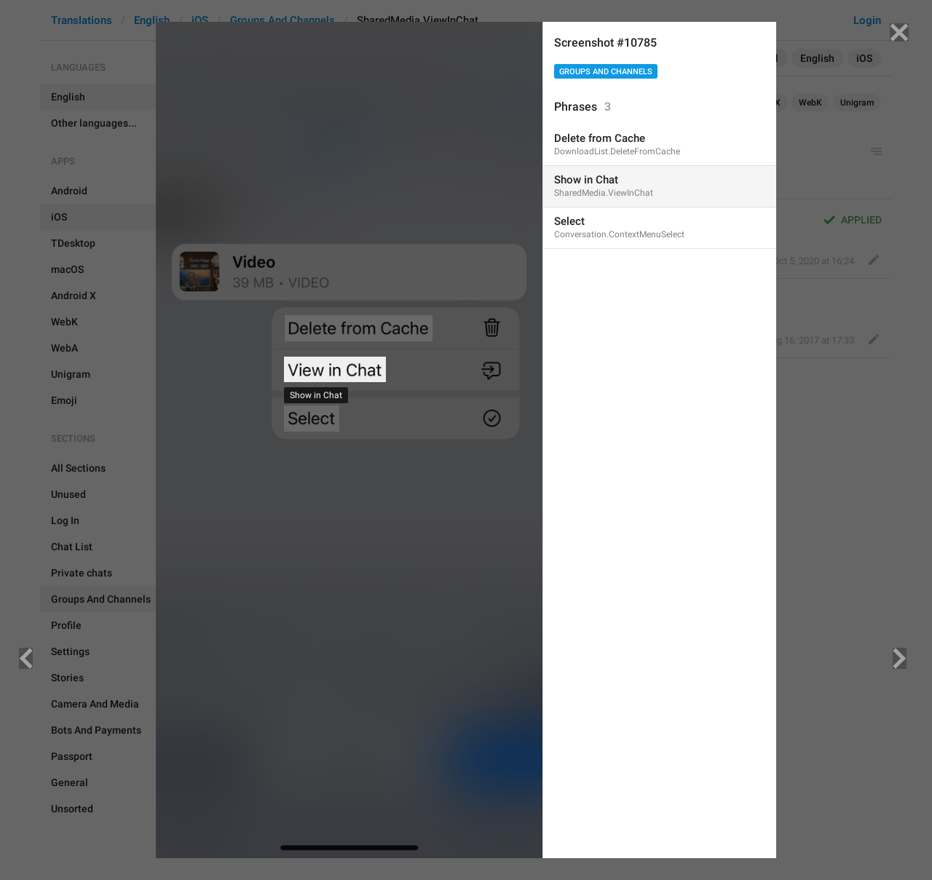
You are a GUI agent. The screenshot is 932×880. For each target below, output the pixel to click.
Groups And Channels (605, 71)
